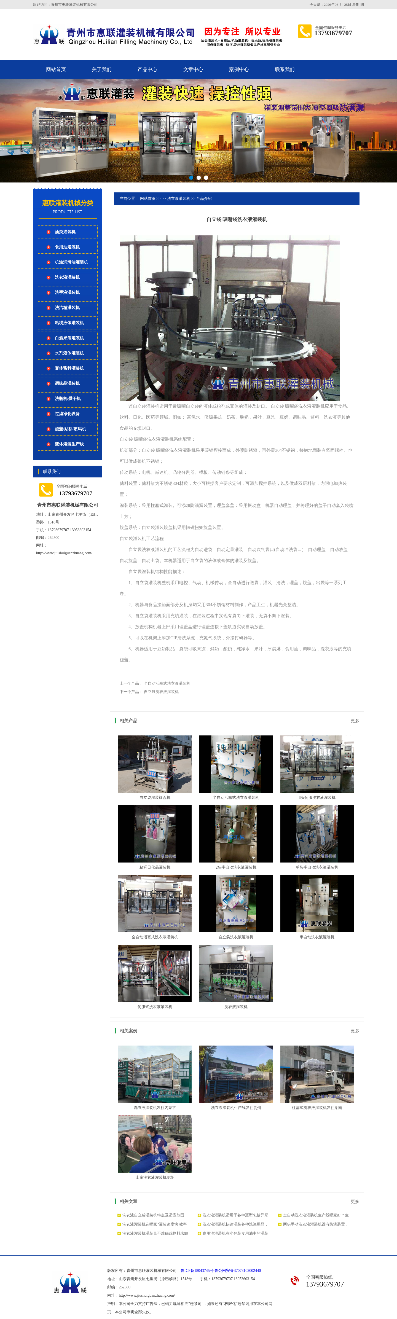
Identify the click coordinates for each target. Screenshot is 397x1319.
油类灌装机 (65, 232)
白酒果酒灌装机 (69, 338)
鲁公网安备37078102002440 (237, 1271)
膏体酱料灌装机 (69, 368)
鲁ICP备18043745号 (197, 1271)
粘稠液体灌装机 (69, 323)
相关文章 (128, 1201)
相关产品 (128, 720)
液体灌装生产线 (69, 444)
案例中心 (239, 69)
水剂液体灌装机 (69, 353)
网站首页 (56, 69)
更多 (355, 720)
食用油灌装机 (67, 247)
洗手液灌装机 (67, 292)
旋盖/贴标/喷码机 (70, 429)
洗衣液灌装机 (67, 277)
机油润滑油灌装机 (71, 262)
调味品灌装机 (67, 383)
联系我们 (285, 69)
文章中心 (193, 69)
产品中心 (147, 69)
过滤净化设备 (67, 414)
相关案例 (128, 1030)
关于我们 (102, 69)
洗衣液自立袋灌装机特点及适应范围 (153, 1215)
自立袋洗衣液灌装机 (161, 692)
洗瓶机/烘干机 (68, 398)
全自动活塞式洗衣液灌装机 (167, 683)
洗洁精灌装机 (67, 307)
